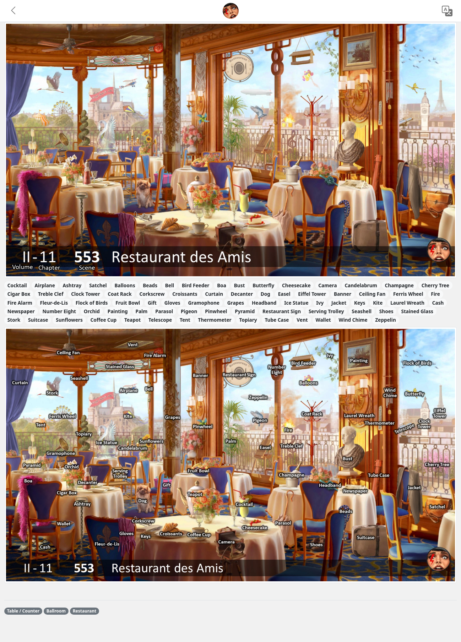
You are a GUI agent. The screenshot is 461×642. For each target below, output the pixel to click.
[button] (13, 11)
